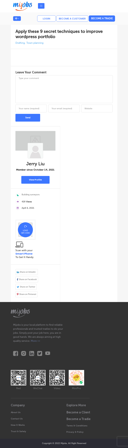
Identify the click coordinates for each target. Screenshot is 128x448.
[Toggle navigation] (41, 6)
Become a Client (78, 412)
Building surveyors (31, 194)
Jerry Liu (35, 164)
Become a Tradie (102, 18)
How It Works (18, 425)
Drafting (20, 42)
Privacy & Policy (75, 432)
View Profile (35, 179)
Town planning (34, 42)
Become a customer (72, 18)
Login (46, 18)
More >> (35, 340)
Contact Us (17, 418)
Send (27, 117)
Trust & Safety (18, 431)
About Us (16, 412)
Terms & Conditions (76, 425)
